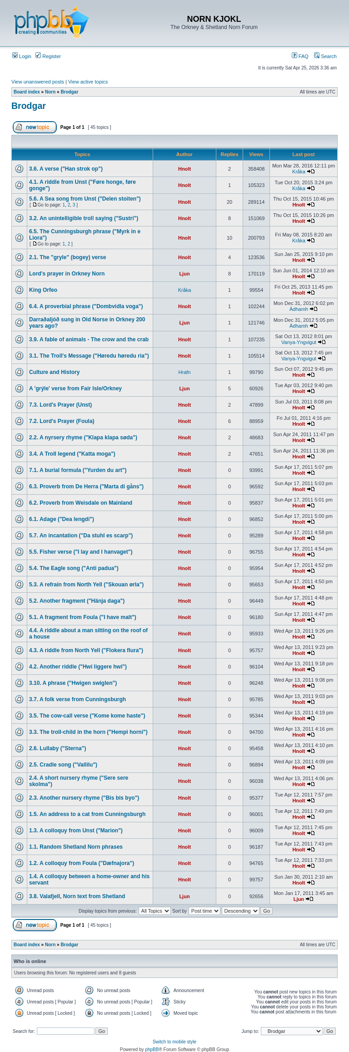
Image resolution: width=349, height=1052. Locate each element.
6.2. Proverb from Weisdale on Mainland (80, 503)
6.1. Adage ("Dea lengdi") (61, 519)
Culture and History (54, 372)
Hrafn (185, 372)
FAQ (300, 56)
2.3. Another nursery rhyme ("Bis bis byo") (84, 798)
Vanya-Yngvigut (298, 342)
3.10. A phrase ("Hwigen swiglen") (73, 683)
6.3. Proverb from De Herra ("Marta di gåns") (86, 486)
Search (325, 56)
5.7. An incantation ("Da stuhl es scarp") (81, 535)
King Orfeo (43, 290)
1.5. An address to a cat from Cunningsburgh (87, 814)
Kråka (298, 171)
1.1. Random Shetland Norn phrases (76, 847)
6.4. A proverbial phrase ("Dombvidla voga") (86, 306)
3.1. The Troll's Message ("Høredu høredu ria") (89, 356)
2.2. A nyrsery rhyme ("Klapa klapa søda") (83, 437)
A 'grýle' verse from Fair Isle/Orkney (75, 388)
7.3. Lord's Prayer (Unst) (60, 405)
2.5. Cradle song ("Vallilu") (63, 765)
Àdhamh (298, 309)
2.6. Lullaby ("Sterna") (57, 748)
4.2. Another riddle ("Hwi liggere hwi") (78, 667)
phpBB (152, 1049)
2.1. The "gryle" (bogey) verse (67, 257)
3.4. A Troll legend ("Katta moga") (72, 454)
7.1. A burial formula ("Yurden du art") (78, 470)
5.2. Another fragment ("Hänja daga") (77, 601)
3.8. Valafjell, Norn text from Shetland (77, 896)
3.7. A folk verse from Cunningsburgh (77, 699)
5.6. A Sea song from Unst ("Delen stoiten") (85, 199)
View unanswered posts (37, 81)
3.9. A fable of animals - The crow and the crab (89, 339)
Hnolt (184, 169)
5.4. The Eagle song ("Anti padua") (74, 568)
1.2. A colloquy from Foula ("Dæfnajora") (81, 863)
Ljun (184, 273)
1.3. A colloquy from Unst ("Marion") (76, 830)
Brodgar (69, 91)
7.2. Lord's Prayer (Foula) (62, 421)
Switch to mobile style (174, 1041)
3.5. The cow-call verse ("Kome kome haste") (87, 716)
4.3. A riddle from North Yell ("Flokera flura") (86, 650)
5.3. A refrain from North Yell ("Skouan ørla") (86, 584)
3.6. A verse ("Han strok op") (66, 169)
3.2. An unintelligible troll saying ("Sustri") (83, 218)
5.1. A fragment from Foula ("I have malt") (82, 617)
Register (48, 56)
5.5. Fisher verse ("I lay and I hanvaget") (80, 552)
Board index (27, 91)
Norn (50, 91)
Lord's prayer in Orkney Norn (67, 273)
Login (21, 56)
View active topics (88, 81)
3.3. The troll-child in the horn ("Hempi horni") (88, 732)
